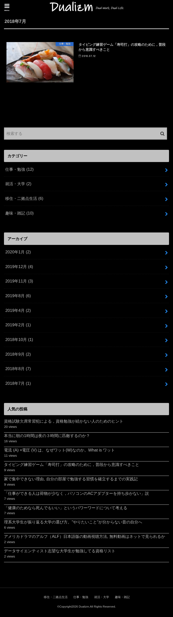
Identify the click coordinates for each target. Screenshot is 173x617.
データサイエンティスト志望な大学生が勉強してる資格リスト (59, 551)
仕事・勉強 (19, 169)
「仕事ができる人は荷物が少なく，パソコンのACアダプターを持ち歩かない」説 (76, 494)
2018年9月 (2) (18, 354)
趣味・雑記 (19, 213)
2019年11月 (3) (19, 281)
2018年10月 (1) (19, 340)
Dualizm (84, 607)
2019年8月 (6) (18, 296)
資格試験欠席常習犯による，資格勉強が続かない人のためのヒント (63, 421)
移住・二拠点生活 (24, 199)
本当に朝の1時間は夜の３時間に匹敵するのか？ (47, 436)
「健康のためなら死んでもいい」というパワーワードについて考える (65, 508)
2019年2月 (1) (18, 325)
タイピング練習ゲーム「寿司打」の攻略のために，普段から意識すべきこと (71, 465)
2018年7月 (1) (18, 384)
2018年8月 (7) (18, 369)
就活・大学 (18, 184)
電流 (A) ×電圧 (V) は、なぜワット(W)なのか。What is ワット (59, 450)
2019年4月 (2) (18, 311)
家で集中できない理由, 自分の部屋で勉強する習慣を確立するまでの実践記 (70, 479)
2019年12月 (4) (19, 267)
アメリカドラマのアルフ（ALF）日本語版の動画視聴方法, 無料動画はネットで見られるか (84, 537)
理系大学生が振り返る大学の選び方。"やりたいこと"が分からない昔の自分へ (73, 522)
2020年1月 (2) (18, 252)
